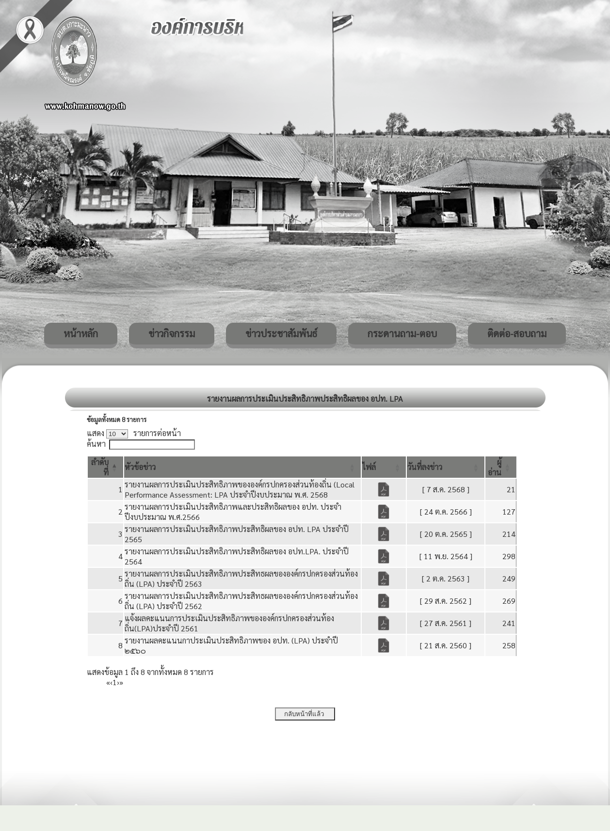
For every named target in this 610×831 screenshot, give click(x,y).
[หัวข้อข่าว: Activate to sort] (242, 467)
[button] (140, 467)
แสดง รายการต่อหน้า (134, 433)
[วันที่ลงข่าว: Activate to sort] (445, 467)
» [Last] (121, 682)
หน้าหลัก (81, 333)
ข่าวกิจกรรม (171, 333)
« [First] (108, 682)
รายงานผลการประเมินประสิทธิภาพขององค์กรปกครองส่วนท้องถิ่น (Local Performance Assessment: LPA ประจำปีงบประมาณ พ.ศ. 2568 (239, 489)
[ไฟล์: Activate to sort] (384, 467)
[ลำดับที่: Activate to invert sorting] (105, 467)
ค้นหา (96, 444)
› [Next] (118, 682)
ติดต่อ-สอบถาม (516, 333)
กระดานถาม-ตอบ (402, 333)
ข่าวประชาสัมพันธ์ (281, 333)
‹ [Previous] (111, 682)
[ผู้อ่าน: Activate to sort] (500, 467)
